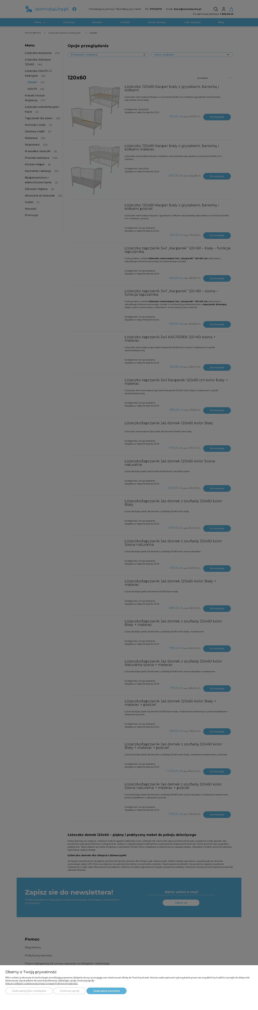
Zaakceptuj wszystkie (106, 990)
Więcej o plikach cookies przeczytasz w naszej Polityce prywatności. (41, 983)
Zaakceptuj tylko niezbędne (29, 990)
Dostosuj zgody (69, 990)
